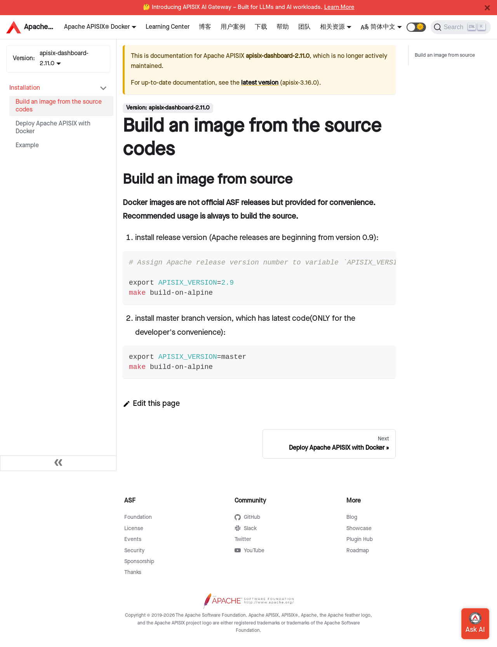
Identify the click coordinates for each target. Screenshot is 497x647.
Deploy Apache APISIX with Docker (53, 127)
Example (27, 145)
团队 (304, 27)
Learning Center (167, 27)
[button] (416, 27)
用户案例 (233, 27)
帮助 (282, 27)
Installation (24, 88)
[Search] (461, 27)
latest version (259, 83)
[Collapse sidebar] (58, 463)
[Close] (487, 8)
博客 (205, 27)
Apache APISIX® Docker (97, 27)
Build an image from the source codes (59, 105)
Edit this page (151, 403)
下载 (261, 27)
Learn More (339, 7)
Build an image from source (445, 55)
